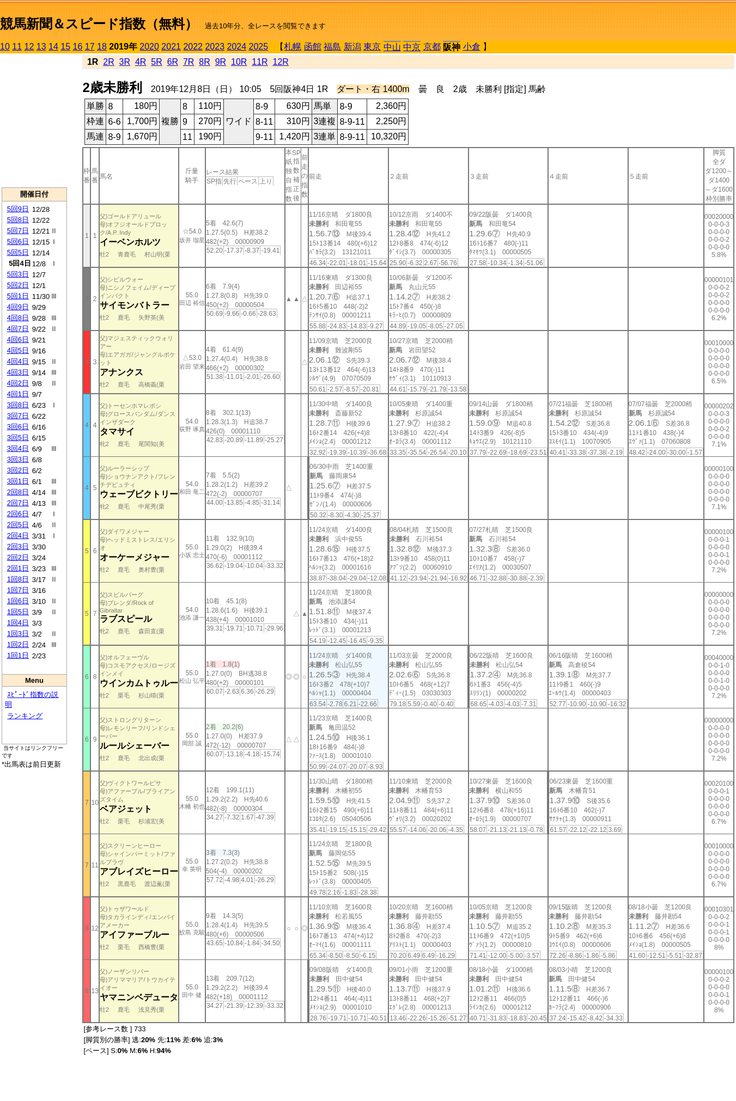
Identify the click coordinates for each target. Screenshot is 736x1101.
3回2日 (18, 470)
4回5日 (18, 350)
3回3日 (18, 459)
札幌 (292, 46)
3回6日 (18, 427)
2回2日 (18, 557)
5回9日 (18, 209)
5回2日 (18, 285)
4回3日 (18, 372)
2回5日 (18, 525)
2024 (236, 46)
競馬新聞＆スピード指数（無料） (99, 23)
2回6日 (18, 514)
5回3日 (18, 274)
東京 (372, 46)
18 (102, 46)
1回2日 (18, 644)
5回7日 (18, 231)
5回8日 (18, 220)
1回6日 (18, 601)
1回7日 (18, 590)
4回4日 (18, 361)
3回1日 (18, 481)
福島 (332, 46)
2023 (214, 46)
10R (239, 61)
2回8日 (18, 492)
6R (172, 61)
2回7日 (18, 503)
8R (204, 61)
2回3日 (18, 546)
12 (29, 46)
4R (140, 61)
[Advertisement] (34, 120)
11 (17, 46)
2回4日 (18, 535)
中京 (412, 47)
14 (53, 46)
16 (78, 46)
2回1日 (18, 568)
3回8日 (18, 405)
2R (108, 61)
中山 (392, 47)
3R (124, 61)
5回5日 (18, 252)
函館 (312, 46)
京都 (432, 46)
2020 (149, 46)
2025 (259, 46)
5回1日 (18, 296)
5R (156, 61)
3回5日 (18, 437)
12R (281, 61)
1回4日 (18, 623)
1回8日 (18, 579)
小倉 (471, 46)
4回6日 (18, 339)
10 (5, 46)
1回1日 (18, 655)
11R (259, 61)
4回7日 (18, 329)
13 (41, 46)
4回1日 (18, 394)
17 (90, 46)
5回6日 (18, 241)
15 (65, 46)
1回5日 (18, 612)
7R (188, 61)
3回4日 (18, 448)
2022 (193, 46)
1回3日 (18, 633)
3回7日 (18, 416)
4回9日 (18, 307)
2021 (171, 46)
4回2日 (18, 383)
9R (220, 61)
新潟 (352, 46)
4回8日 (18, 318)
